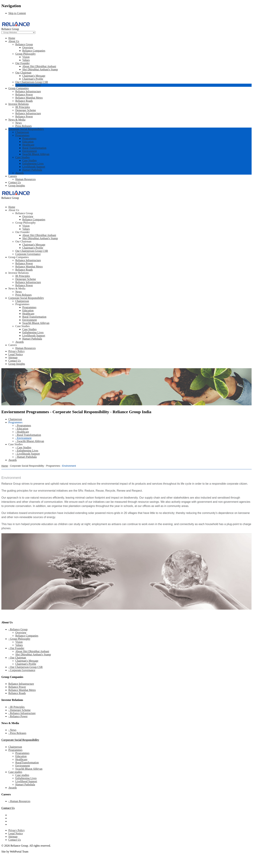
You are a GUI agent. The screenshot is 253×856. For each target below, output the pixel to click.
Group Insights (16, 185)
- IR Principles (16, 706)
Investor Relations (18, 103)
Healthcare (28, 144)
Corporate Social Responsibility (26, 129)
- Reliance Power (18, 716)
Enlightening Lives (33, 163)
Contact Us (14, 182)
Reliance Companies (33, 50)
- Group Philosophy (19, 638)
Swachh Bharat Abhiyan (35, 154)
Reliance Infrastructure (28, 91)
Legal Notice (15, 833)
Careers (12, 176)
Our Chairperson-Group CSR (31, 82)
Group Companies (18, 88)
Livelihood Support (26, 781)
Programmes (22, 135)
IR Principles (22, 107)
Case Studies (22, 157)
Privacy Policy (16, 830)
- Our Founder (16, 648)
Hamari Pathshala (32, 169)
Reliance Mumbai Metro (29, 97)
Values (26, 60)
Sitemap (12, 836)
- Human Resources (19, 801)
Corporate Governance (28, 85)
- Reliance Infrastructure (22, 713)
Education (28, 141)
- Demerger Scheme (19, 710)
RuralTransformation (27, 762)
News (18, 122)
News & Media (16, 119)
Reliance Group (24, 44)
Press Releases (23, 125)
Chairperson (22, 132)
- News (12, 729)
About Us (13, 41)
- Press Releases (17, 733)
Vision (26, 56)
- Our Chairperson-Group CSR (25, 667)
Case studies (15, 771)
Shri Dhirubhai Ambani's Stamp (40, 69)
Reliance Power (24, 94)
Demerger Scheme (25, 110)
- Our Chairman (17, 657)
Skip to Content (17, 13)
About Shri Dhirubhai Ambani (39, 66)
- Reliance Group (18, 629)
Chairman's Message (33, 75)
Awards (19, 172)
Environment (29, 151)
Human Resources (25, 179)
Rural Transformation (34, 147)
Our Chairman (23, 72)
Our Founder (22, 63)
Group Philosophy (25, 53)
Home (11, 38)
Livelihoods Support (33, 166)
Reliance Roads (24, 100)
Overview (27, 47)
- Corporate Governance (21, 670)
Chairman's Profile (32, 78)
